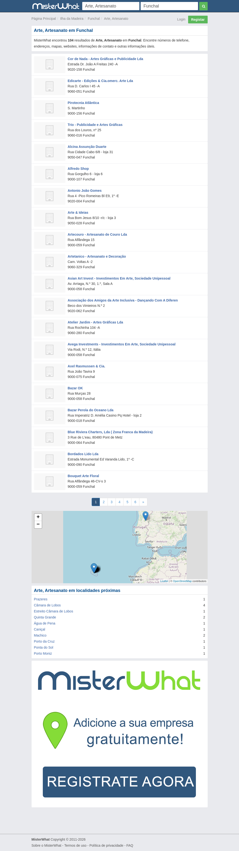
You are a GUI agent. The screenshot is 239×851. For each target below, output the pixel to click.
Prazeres (41, 599)
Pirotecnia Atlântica (83, 103)
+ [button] (38, 517)
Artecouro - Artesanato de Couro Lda (97, 234)
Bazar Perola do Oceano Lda (91, 410)
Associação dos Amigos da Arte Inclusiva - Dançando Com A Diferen (123, 300)
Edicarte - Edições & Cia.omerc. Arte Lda (100, 81)
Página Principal (44, 19)
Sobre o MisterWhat (46, 845)
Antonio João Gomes (85, 190)
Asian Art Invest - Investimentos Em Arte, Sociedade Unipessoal (119, 278)
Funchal (94, 19)
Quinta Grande (45, 617)
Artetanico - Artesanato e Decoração (97, 256)
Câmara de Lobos (47, 605)
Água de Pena (44, 623)
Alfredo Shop (78, 169)
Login (181, 19)
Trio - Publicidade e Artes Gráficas (95, 125)
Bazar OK (75, 388)
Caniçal (39, 629)
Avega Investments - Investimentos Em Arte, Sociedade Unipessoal (122, 344)
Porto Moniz (43, 653)
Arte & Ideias (78, 212)
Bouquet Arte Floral (83, 476)
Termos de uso (75, 845)
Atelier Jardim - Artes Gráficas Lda (95, 322)
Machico (40, 635)
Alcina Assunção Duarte (87, 147)
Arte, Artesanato (116, 19)
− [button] (38, 524)
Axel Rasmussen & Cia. (86, 366)
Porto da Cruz (44, 641)
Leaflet (164, 581)
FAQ (129, 845)
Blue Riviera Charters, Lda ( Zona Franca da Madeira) (110, 432)
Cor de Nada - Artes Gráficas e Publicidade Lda (105, 59)
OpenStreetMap (182, 581)
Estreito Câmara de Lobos (53, 611)
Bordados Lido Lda (83, 454)
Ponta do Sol (43, 647)
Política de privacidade (106, 845)
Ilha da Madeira (71, 19)
